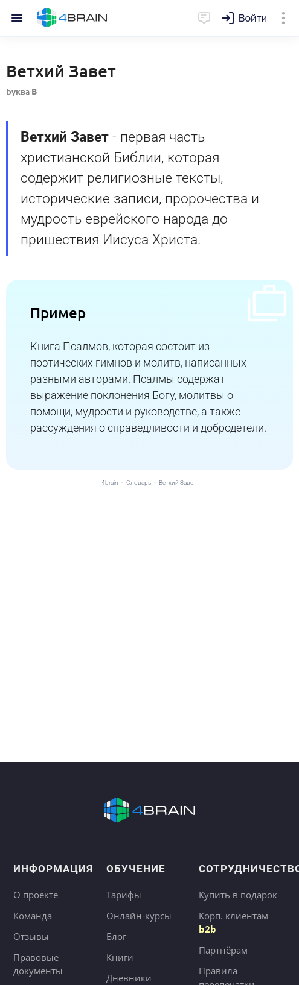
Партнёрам (223, 950)
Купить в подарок (238, 895)
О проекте (35, 895)
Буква (21, 91)
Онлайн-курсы (139, 916)
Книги (119, 957)
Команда (32, 916)
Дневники (129, 978)
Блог (116, 936)
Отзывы (31, 936)
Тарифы (123, 895)
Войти (253, 18)
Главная (72, 18)
